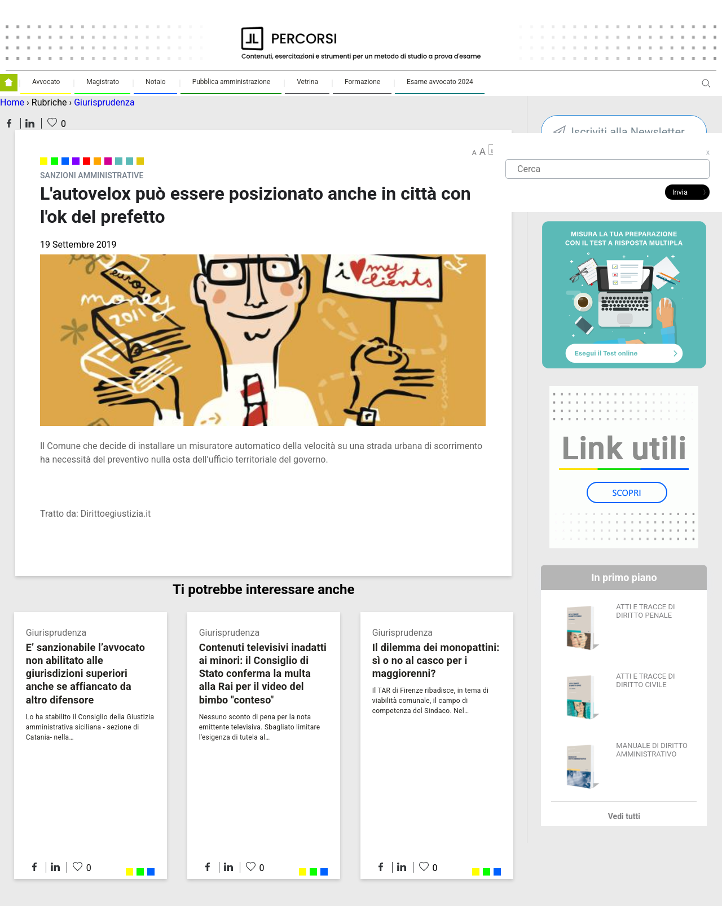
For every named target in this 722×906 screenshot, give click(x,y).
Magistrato (102, 82)
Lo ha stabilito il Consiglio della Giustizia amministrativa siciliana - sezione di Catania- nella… (90, 727)
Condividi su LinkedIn (30, 123)
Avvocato (46, 82)
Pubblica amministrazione (231, 82)
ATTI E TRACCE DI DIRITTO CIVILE (645, 680)
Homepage (8, 82)
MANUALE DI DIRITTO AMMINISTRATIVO (652, 749)
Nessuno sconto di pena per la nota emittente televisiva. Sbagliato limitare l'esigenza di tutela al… (259, 727)
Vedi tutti (624, 816)
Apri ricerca (706, 87)
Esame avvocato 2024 (440, 82)
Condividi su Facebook (9, 123)
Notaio (156, 82)
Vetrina (307, 82)
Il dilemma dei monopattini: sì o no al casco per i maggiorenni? (436, 660)
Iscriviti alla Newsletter (627, 132)
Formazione (362, 82)
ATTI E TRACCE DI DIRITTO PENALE (645, 610)
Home (12, 102)
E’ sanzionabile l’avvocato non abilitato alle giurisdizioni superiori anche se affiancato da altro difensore (85, 673)
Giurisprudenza (104, 102)
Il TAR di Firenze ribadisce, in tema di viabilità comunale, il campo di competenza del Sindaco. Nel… (430, 701)
